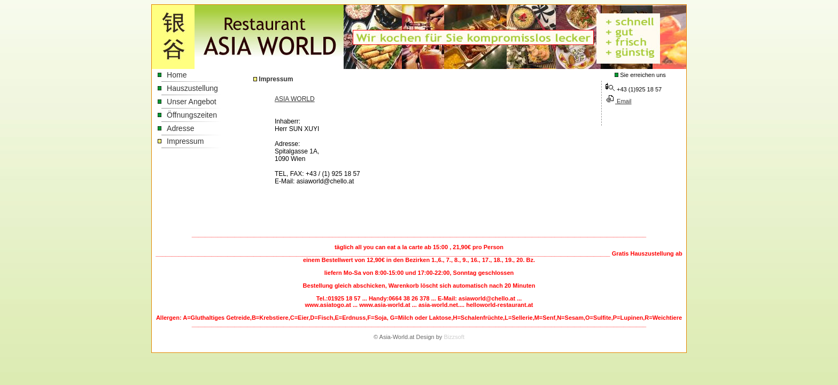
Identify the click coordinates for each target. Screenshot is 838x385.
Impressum (185, 141)
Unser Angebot (191, 101)
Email (623, 101)
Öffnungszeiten (192, 115)
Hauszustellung (192, 88)
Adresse (180, 128)
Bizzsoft (454, 337)
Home (177, 75)
